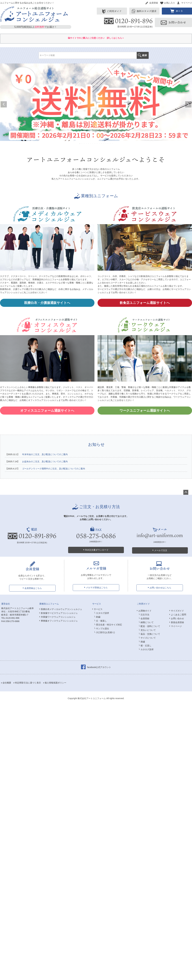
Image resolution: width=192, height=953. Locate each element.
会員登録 (153, 3)
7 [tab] (93, 143)
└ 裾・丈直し (144, 645)
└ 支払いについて (147, 630)
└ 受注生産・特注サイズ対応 (108, 624)
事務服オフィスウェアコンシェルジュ (59, 621)
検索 (143, 55)
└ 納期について (146, 622)
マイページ (186, 3)
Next (188, 104)
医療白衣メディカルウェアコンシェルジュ (61, 609)
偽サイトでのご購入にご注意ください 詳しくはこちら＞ (96, 38)
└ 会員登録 (143, 618)
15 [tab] (110, 143)
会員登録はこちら (33, 588)
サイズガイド (177, 610)
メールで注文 (160, 550)
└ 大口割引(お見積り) (104, 632)
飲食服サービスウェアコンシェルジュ (59, 613)
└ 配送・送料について (149, 626)
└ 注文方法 (143, 614)
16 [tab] (112, 143)
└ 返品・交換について (149, 634)
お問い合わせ (177, 618)
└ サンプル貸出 (101, 628)
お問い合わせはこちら (160, 587)
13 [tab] (106, 143)
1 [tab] (80, 143)
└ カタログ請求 (101, 613)
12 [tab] (104, 143)
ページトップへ (185, 492)
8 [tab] (95, 143)
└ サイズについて (147, 638)
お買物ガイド (144, 610)
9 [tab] (97, 143)
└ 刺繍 (97, 617)
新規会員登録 (177, 622)
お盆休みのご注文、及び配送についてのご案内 (36, 461)
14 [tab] (108, 143)
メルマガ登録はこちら (97, 587)
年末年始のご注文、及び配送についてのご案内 (36, 454)
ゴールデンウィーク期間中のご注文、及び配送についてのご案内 (45, 468)
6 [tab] (91, 143)
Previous (4, 104)
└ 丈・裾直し (100, 621)
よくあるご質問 (178, 614)
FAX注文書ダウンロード (97, 550)
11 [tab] (101, 143)
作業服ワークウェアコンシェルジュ (58, 617)
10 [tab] (99, 143)
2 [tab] (82, 143)
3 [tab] (84, 143)
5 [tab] (88, 143)
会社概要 (6, 682)
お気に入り (169, 3)
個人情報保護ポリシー (55, 682)
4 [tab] (86, 143)
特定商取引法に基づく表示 (28, 682)
